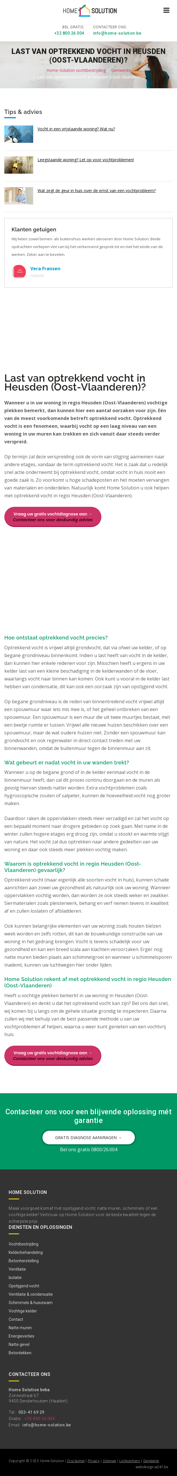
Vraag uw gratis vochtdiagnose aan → (53, 517)
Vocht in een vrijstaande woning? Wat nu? (76, 129)
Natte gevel (19, 1344)
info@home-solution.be (117, 33)
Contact (16, 1319)
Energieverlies (21, 1336)
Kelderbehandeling (26, 1252)
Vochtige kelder (23, 1311)
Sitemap (109, 1461)
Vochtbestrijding (23, 1244)
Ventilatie (17, 1269)
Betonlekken (20, 1353)
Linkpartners (129, 1461)
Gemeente (121, 70)
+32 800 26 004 (69, 33)
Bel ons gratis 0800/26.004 (88, 1149)
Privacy (94, 1461)
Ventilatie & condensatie (31, 1294)
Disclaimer (76, 1461)
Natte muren (20, 1327)
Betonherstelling (24, 1261)
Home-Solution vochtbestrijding (76, 70)
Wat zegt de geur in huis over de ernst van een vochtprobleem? (97, 190)
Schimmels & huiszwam (31, 1302)
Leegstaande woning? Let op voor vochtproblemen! (86, 159)
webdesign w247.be (152, 1466)
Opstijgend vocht (24, 1286)
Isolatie (15, 1277)
